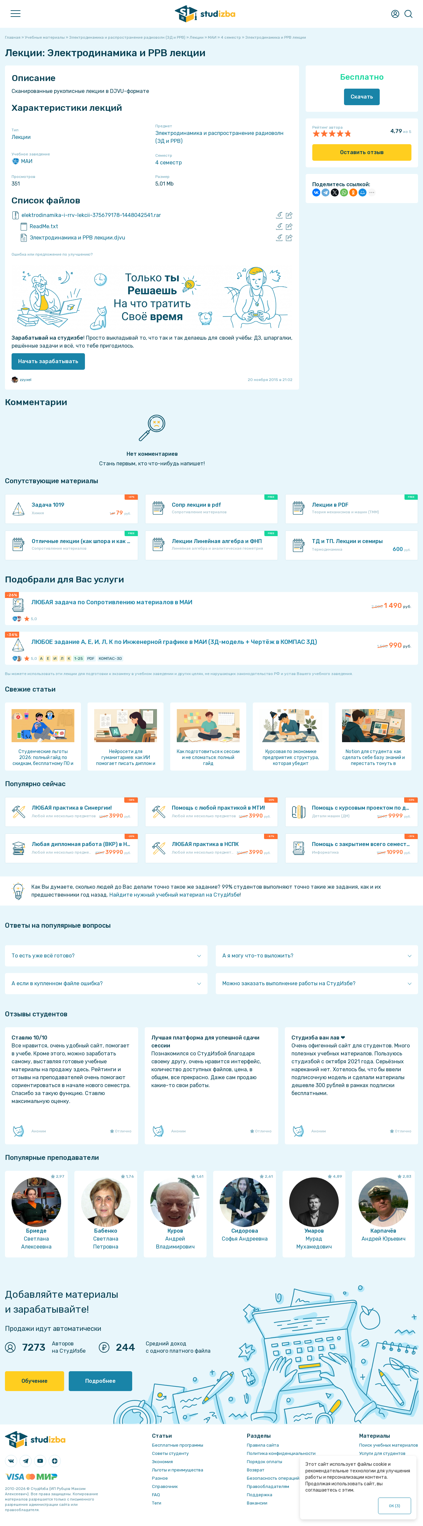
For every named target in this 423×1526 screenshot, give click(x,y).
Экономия (162, 1461)
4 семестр (168, 162)
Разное (160, 1478)
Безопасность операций (273, 1478)
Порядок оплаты (264, 1461)
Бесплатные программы (177, 1445)
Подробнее (100, 1381)
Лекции (21, 137)
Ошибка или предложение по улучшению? (52, 254)
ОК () (394, 1506)
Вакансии (257, 1503)
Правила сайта (263, 1445)
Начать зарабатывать (48, 361)
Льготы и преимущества (177, 1469)
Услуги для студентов (382, 1453)
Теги (156, 1503)
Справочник (165, 1486)
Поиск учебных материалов (388, 1445)
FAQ (156, 1494)
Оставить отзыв (362, 152)
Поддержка (259, 1494)
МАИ (22, 161)
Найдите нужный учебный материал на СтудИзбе (174, 895)
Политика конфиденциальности (281, 1453)
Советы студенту (170, 1453)
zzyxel (21, 379)
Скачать (362, 97)
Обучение (34, 1381)
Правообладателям (268, 1486)
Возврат (255, 1469)
